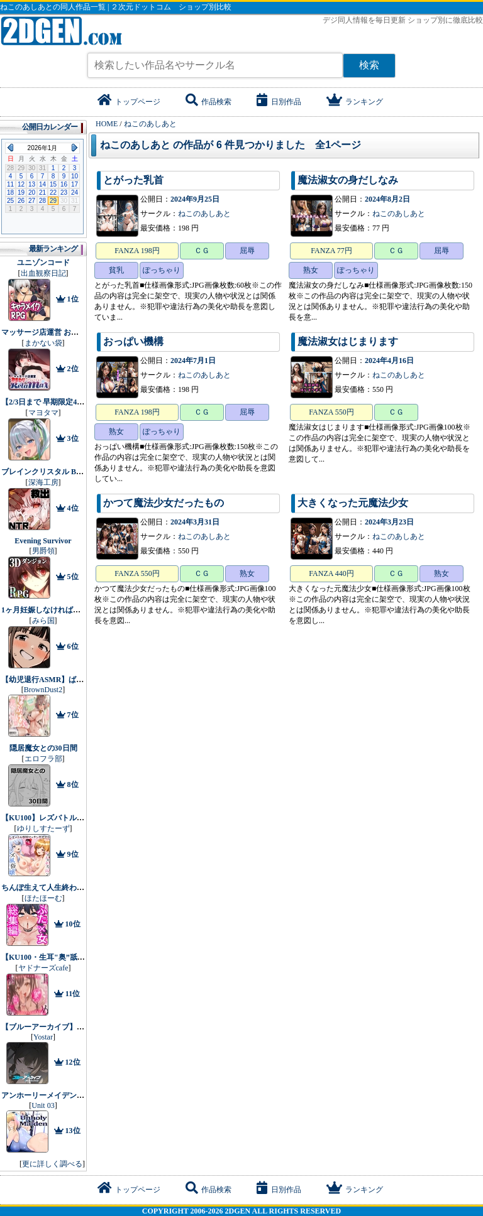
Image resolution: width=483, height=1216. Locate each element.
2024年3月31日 (194, 522)
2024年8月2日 (387, 199)
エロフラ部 (43, 758)
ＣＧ (201, 250)
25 (10, 200)
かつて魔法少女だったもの (163, 502)
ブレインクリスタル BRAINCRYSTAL (66, 471)
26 (21, 200)
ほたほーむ (43, 898)
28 (42, 200)
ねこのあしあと (204, 213)
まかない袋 (43, 343)
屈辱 (247, 250)
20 (31, 192)
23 (63, 192)
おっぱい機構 (133, 341)
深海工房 (43, 482)
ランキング (354, 101)
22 (53, 192)
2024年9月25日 (194, 199)
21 (42, 192)
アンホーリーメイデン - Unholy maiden (66, 1095)
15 (53, 184)
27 (31, 200)
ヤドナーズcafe (43, 968)
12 (21, 184)
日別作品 (279, 101)
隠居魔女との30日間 (43, 748)
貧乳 (116, 270)
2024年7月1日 (193, 360)
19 (21, 192)
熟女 (310, 270)
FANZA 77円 (331, 250)
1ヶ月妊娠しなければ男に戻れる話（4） (69, 609)
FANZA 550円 (331, 412)
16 (63, 184)
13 (31, 184)
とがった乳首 (133, 180)
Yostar (43, 1037)
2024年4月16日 (389, 360)
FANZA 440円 (331, 573)
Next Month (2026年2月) (74, 147)
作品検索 (208, 101)
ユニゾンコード (43, 262)
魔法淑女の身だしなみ (347, 180)
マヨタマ (43, 412)
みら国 (43, 620)
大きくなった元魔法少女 (352, 502)
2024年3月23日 (389, 522)
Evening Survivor (42, 540)
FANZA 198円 (136, 250)
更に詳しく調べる (52, 1163)
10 (74, 176)
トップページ (128, 101)
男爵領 (43, 550)
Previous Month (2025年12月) (10, 147)
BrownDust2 (43, 689)
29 (53, 200)
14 (42, 184)
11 (10, 184)
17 (74, 184)
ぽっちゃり (161, 270)
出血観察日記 (43, 273)
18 (10, 192)
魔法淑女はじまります (347, 341)
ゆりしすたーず (43, 828)
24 (74, 192)
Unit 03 (42, 1105)
